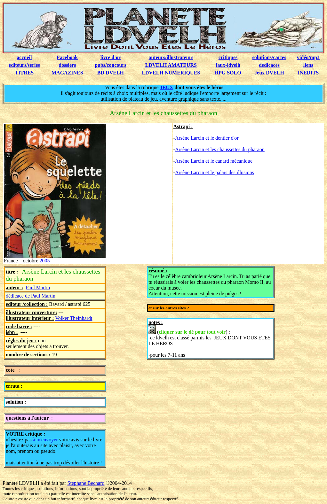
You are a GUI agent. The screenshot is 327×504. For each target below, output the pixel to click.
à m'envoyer (45, 439)
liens (308, 65)
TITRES (24, 72)
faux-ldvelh (228, 65)
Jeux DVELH (269, 72)
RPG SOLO (228, 72)
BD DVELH (110, 72)
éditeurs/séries (24, 65)
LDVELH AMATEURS (171, 65)
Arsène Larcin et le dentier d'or (207, 138)
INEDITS (308, 72)
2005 (45, 260)
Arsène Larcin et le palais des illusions (214, 172)
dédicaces (269, 65)
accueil (24, 57)
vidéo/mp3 (308, 57)
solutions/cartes (269, 57)
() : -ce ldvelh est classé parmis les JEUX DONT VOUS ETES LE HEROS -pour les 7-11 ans (209, 341)
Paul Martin (38, 287)
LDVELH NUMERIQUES (171, 72)
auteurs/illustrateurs (171, 57)
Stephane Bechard (86, 483)
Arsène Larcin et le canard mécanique (213, 161)
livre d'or (110, 57)
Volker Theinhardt (73, 318)
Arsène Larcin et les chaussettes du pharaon (220, 149)
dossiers (67, 65)
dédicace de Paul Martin (30, 296)
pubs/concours (110, 65)
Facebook (67, 57)
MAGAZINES (67, 72)
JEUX (166, 87)
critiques (228, 57)
